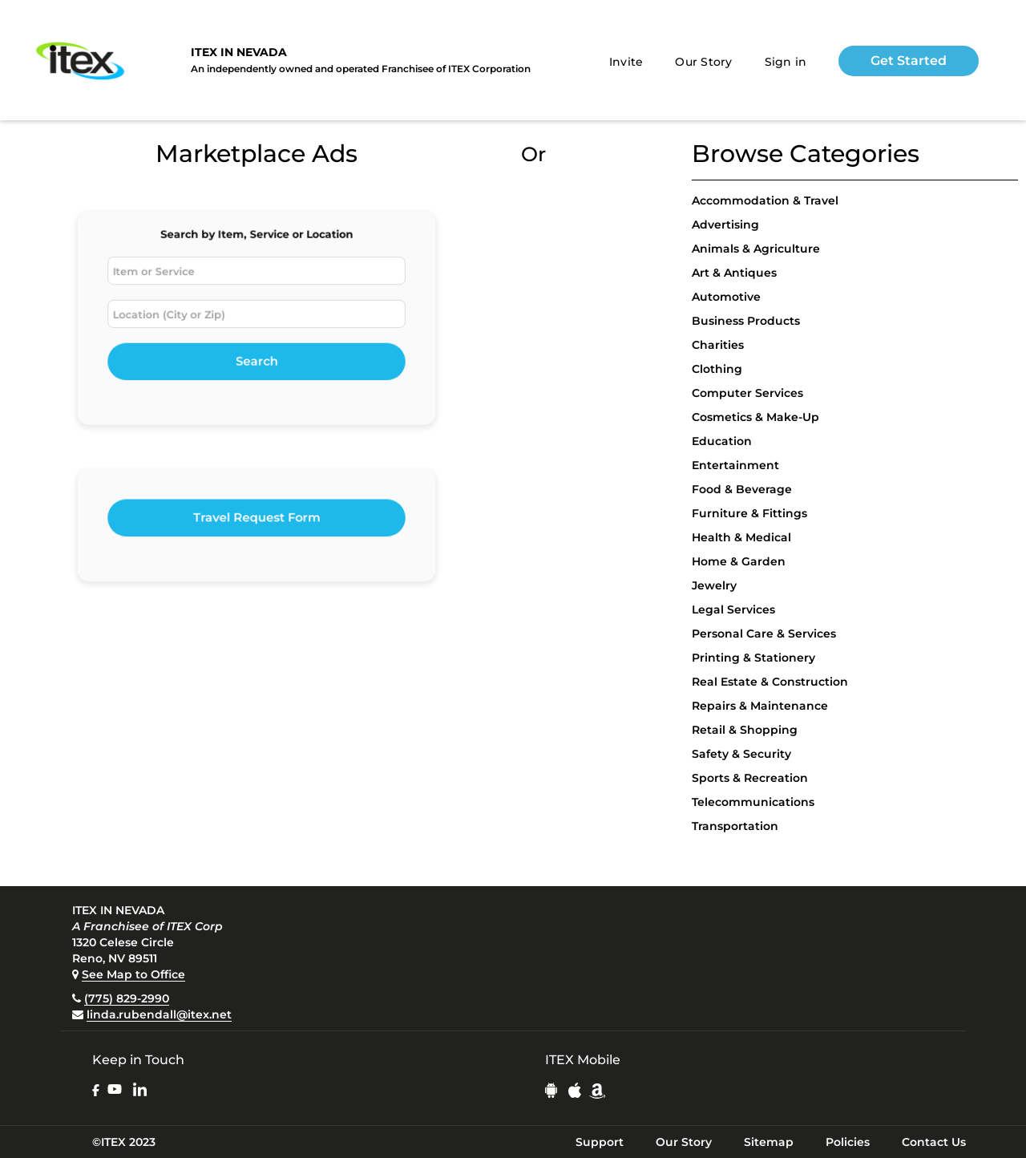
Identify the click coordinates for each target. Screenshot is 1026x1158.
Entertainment (735, 465)
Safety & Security (741, 754)
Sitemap (769, 1142)
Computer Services (747, 393)
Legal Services (733, 609)
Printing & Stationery (753, 657)
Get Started (908, 60)
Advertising (725, 224)
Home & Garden (739, 561)
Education (722, 441)
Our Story (703, 62)
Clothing (717, 369)
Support (600, 1142)
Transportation (735, 826)
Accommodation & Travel (765, 200)
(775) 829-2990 (126, 998)
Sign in (786, 62)
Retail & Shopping (745, 730)
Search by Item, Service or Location (256, 239)
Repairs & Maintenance (760, 705)
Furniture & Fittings (749, 513)
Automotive (726, 297)
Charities (718, 345)
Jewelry (714, 585)
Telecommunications (753, 802)
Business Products (746, 321)
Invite (626, 62)
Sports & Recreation (750, 778)
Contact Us (934, 1142)
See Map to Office (133, 974)
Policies (848, 1142)
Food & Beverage (742, 489)
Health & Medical (741, 537)
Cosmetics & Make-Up (755, 417)
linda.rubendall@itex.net (159, 1014)
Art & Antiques (734, 272)
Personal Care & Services (764, 633)
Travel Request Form (257, 518)
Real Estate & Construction (770, 681)
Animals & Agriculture (756, 248)
